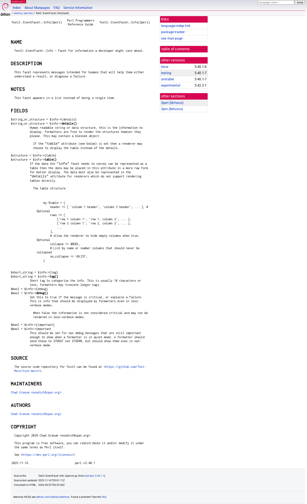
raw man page (171, 38)
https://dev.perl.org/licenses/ (48, 454)
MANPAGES (18, 1)
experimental (170, 85)
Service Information (78, 8)
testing (18, 13)
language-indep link (175, 26)
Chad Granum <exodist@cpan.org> (36, 392)
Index (17, 8)
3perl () (172, 103)
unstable (167, 79)
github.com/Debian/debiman (53, 497)
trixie (164, 67)
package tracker (173, 32)
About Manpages (37, 8)
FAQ (57, 8)
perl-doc (28, 13)
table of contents (175, 49)
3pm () (172, 109)
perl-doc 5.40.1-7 (94, 475)
